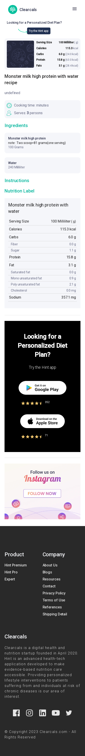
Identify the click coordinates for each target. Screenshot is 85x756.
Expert (10, 579)
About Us (50, 565)
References (52, 607)
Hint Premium (16, 565)
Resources (52, 579)
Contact (49, 586)
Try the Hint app (39, 30)
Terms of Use (54, 600)
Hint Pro (11, 572)
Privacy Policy (54, 593)
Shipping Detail (55, 614)
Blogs (47, 572)
